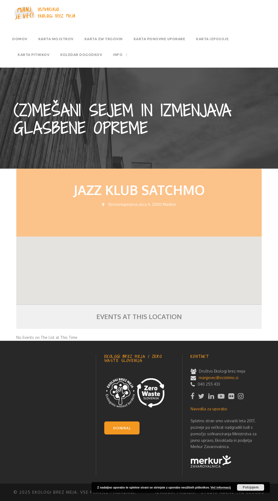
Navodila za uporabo (209, 409)
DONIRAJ (122, 428)
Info (117, 54)
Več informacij (220, 487)
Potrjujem (250, 487)
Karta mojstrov (56, 39)
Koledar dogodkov (81, 54)
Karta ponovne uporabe (159, 39)
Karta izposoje (212, 39)
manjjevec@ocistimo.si (218, 377)
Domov (19, 39)
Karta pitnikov (33, 54)
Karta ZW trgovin (103, 39)
